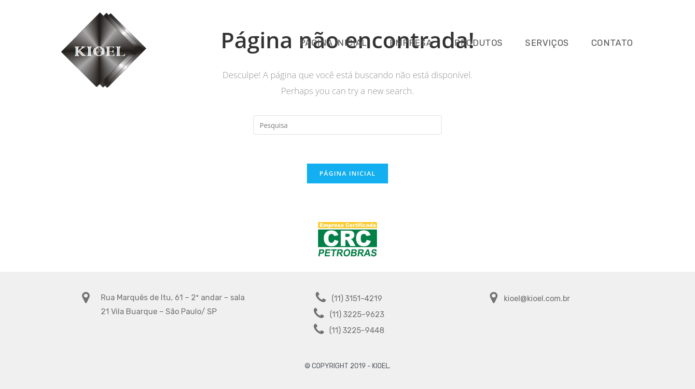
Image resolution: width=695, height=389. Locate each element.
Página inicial (347, 173)
